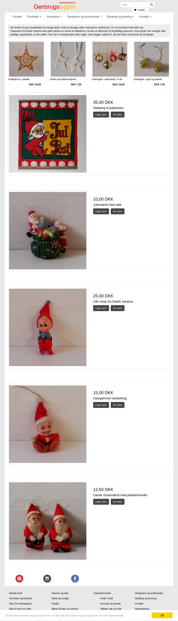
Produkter (34, 16)
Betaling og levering (120, 16)
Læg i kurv (101, 114)
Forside (17, 16)
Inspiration (54, 16)
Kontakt (145, 16)
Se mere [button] (117, 114)
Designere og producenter (84, 16)
